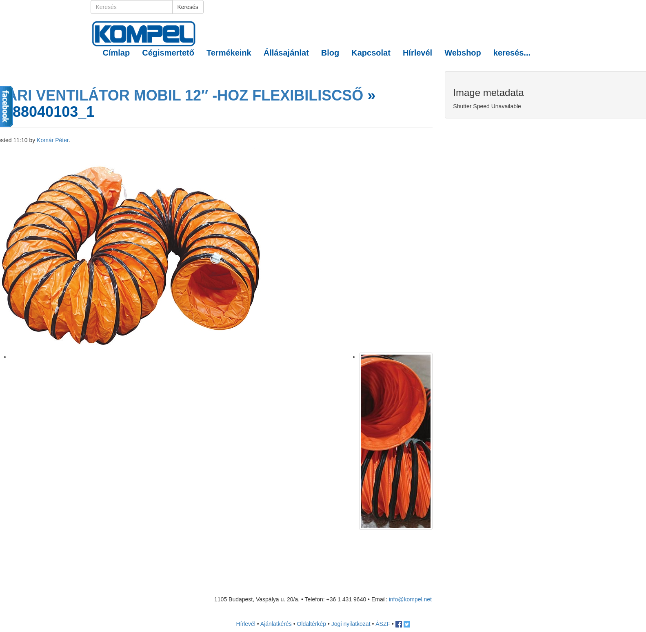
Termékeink (228, 52)
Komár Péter (53, 140)
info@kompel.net (410, 599)
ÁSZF (382, 624)
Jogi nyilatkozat (351, 624)
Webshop (462, 52)
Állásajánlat (286, 52)
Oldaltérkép (311, 624)
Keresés (188, 7)
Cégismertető (168, 52)
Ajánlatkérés (276, 624)
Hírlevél (417, 52)
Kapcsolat (371, 52)
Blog (330, 52)
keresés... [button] (512, 52)
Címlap (116, 52)
